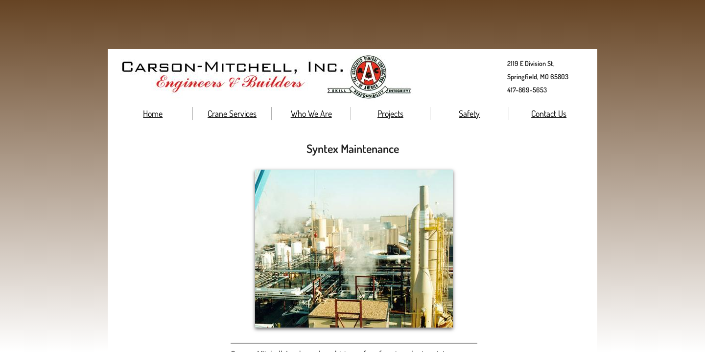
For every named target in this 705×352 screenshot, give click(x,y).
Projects (390, 113)
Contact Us (548, 113)
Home (153, 113)
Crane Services (232, 113)
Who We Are (311, 113)
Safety (469, 113)
